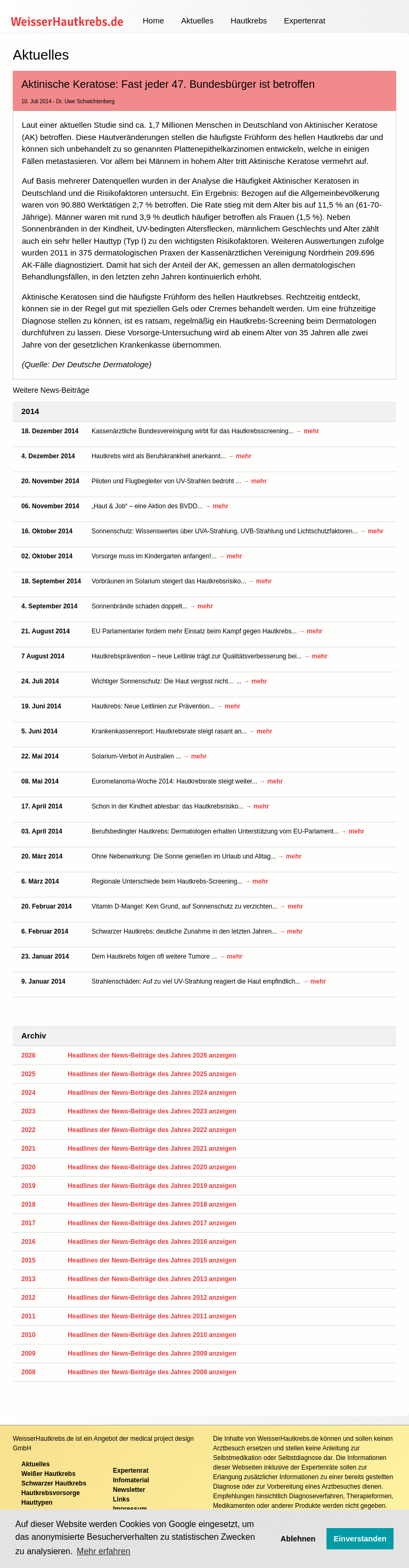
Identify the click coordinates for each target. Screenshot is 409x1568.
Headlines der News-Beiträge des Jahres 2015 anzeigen (152, 1260)
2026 (28, 1055)
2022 (28, 1130)
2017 (28, 1223)
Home (153, 20)
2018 (28, 1204)
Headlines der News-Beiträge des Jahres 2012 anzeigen (152, 1297)
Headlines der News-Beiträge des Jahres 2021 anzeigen (152, 1148)
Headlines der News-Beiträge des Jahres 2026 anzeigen (152, 1055)
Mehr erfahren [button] (103, 1551)
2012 (28, 1297)
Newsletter (129, 1489)
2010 (28, 1335)
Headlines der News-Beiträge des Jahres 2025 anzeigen (152, 1074)
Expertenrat (304, 20)
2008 (28, 1372)
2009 (28, 1353)
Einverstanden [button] (360, 1538)
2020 (28, 1167)
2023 (28, 1111)
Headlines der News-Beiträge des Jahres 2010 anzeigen (152, 1335)
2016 (28, 1241)
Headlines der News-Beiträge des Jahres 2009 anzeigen (152, 1353)
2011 (28, 1316)
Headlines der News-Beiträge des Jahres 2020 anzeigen (152, 1167)
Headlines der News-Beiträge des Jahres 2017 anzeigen (152, 1223)
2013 (28, 1279)
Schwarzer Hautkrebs (53, 1483)
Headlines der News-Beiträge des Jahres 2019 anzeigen (152, 1186)
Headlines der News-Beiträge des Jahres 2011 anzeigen (152, 1316)
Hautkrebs (249, 20)
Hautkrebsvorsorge (50, 1493)
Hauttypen (37, 1502)
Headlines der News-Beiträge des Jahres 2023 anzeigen (152, 1111)
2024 (28, 1092)
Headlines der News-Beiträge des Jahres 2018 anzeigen (152, 1204)
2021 (28, 1148)
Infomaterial (131, 1480)
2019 (28, 1186)
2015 (28, 1260)
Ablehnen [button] (298, 1538)
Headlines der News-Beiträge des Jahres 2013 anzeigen (152, 1279)
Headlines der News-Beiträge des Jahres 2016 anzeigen (152, 1241)
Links (121, 1499)
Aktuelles (197, 20)
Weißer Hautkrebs (48, 1474)
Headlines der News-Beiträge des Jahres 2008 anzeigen (152, 1372)
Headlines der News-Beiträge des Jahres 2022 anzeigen (152, 1130)
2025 (28, 1074)
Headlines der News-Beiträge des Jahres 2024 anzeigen (152, 1092)
